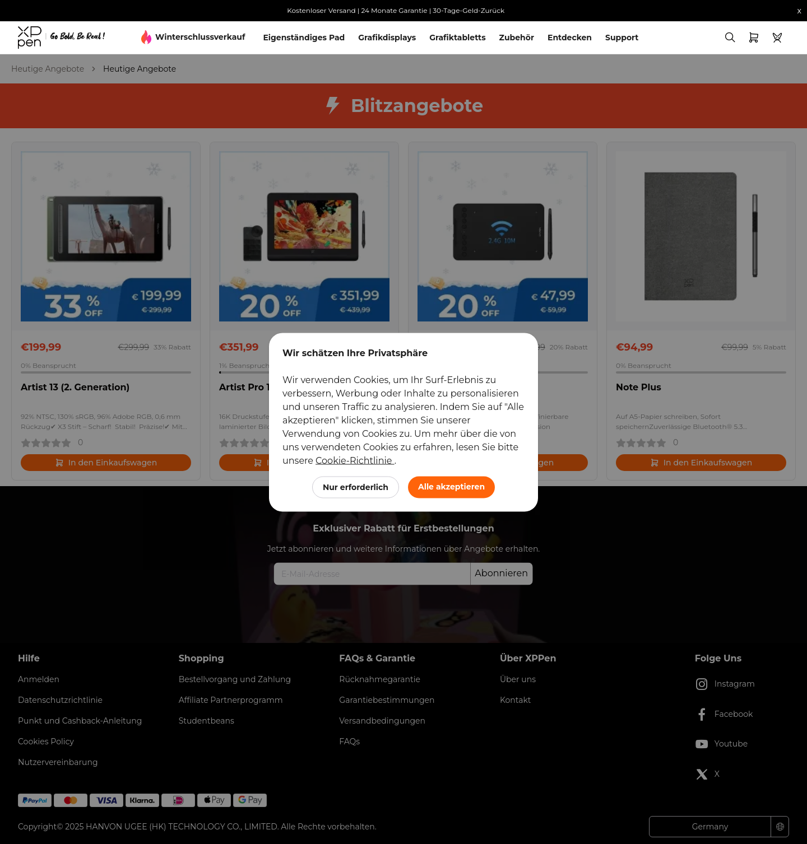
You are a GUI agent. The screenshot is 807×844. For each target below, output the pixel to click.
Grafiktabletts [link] (457, 37)
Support (621, 37)
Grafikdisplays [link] (387, 37)
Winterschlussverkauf (200, 37)
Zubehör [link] (516, 37)
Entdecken (570, 37)
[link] (61, 37)
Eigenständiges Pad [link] (304, 37)
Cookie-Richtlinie (355, 460)
